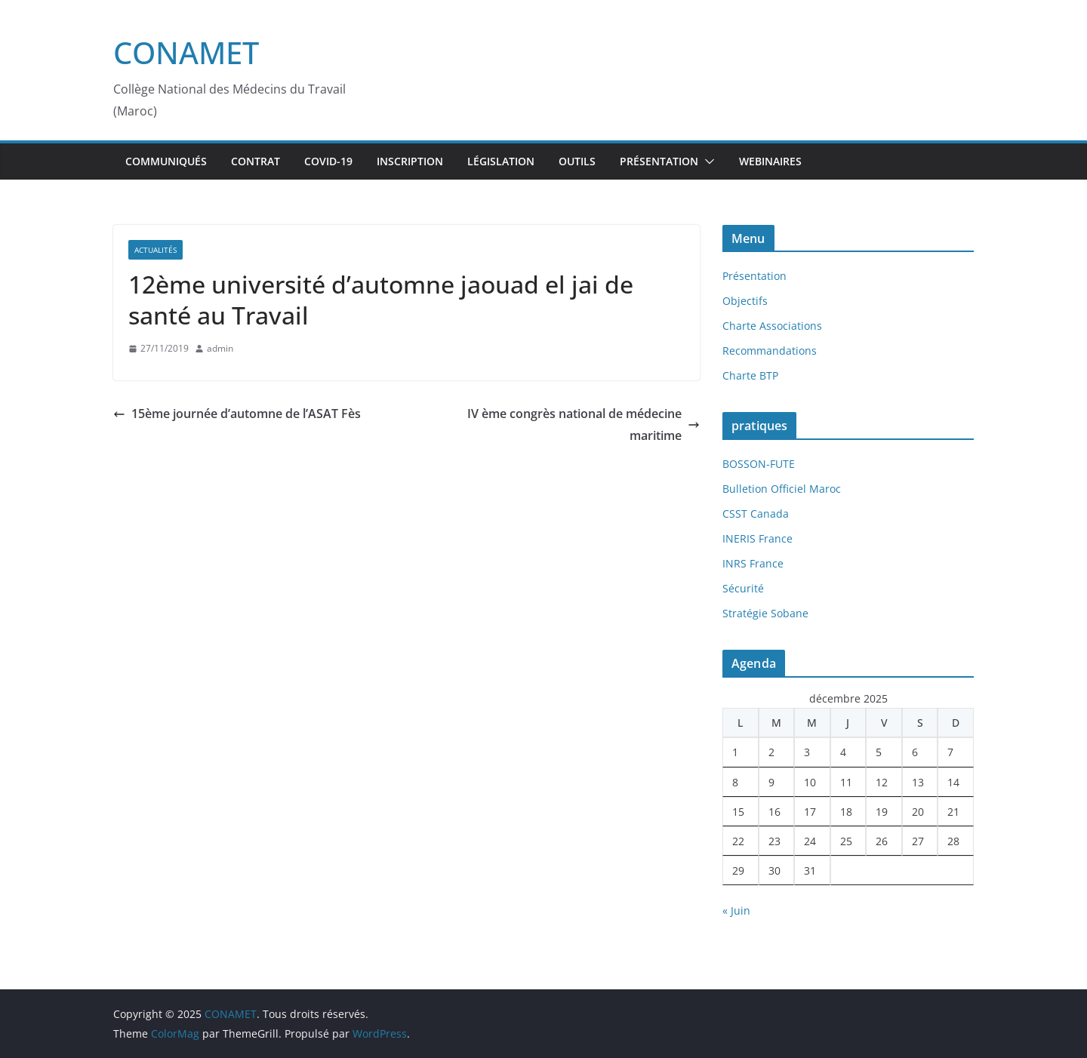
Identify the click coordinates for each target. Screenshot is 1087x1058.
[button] (706, 161)
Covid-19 (328, 161)
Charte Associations (772, 325)
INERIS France (757, 538)
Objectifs (745, 301)
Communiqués (166, 161)
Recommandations (769, 350)
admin (220, 348)
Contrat (255, 161)
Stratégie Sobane (765, 613)
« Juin (736, 910)
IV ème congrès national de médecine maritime (583, 424)
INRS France (753, 563)
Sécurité (743, 588)
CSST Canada (755, 513)
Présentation (659, 161)
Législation (500, 161)
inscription (410, 161)
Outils (577, 161)
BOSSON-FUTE (758, 464)
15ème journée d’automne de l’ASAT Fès (237, 413)
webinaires (770, 161)
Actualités (155, 250)
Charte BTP (750, 375)
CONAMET (186, 52)
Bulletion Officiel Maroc (781, 488)
